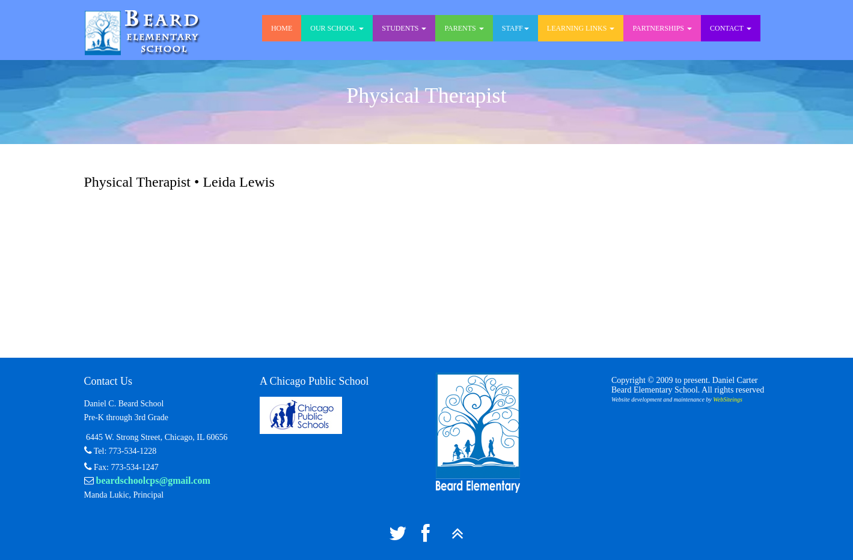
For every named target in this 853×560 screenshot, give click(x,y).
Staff (515, 28)
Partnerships (662, 28)
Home (281, 28)
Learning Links (581, 28)
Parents (463, 28)
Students (404, 28)
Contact (730, 28)
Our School (337, 28)
